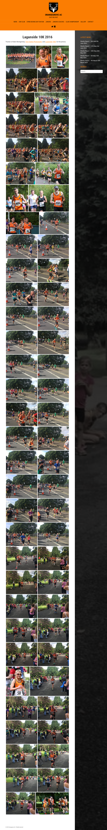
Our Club (22, 22)
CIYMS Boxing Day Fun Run (35, 22)
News (15, 22)
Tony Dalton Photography (33, 42)
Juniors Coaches (58, 22)
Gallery (83, 22)
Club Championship (72, 22)
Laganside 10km (50, 42)
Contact (90, 22)
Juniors (48, 22)
